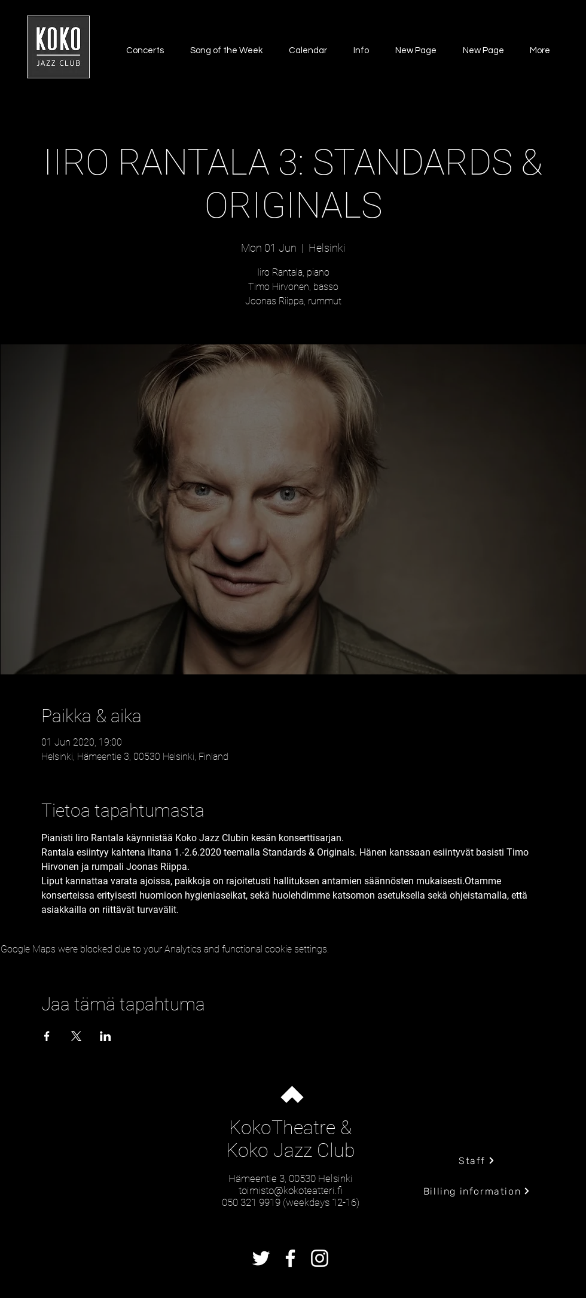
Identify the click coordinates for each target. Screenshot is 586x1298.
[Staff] (477, 1160)
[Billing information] (477, 1191)
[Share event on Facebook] (47, 1036)
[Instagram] (319, 1258)
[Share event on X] (76, 1036)
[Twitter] (261, 1258)
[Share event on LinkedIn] (105, 1036)
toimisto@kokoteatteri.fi (291, 1190)
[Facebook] (290, 1258)
